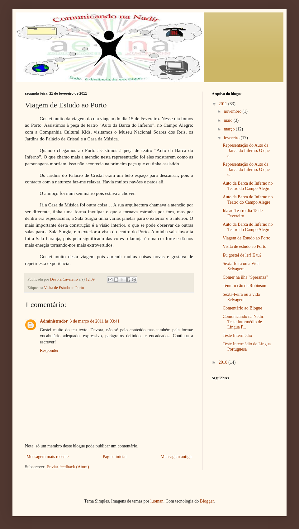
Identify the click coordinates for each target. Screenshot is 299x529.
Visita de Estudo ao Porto (64, 288)
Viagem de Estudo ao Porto (246, 238)
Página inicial (115, 456)
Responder (49, 350)
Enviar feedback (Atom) (68, 467)
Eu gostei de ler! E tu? (242, 255)
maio (229, 120)
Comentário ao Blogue (242, 308)
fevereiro (232, 137)
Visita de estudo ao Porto (244, 246)
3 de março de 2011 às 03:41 (94, 321)
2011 (223, 104)
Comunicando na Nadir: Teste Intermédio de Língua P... (244, 321)
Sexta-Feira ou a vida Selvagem (241, 297)
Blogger (207, 501)
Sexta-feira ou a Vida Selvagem (241, 266)
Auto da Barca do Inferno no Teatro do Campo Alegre (248, 186)
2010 (224, 362)
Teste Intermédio (237, 335)
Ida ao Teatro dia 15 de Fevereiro (243, 213)
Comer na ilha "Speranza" (245, 277)
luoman (157, 501)
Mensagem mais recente (47, 456)
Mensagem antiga (176, 456)
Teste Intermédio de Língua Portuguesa (247, 347)
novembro (233, 111)
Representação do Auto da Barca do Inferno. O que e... (246, 150)
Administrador (54, 321)
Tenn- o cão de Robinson (244, 285)
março (229, 129)
